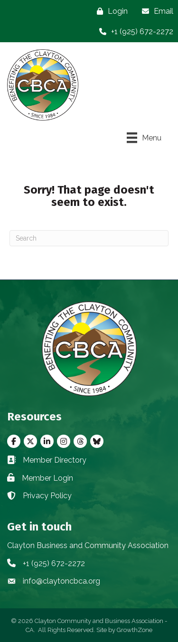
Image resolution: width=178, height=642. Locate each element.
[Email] (155, 11)
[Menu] (144, 138)
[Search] (89, 238)
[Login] (110, 11)
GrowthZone (134, 629)
